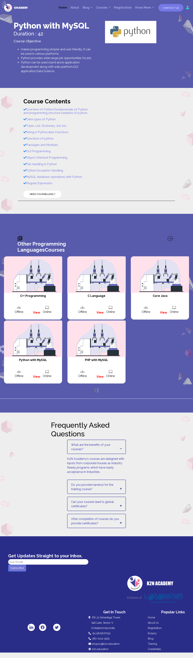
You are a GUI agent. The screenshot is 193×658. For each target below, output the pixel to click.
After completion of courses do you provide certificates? (95, 521)
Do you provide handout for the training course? (92, 487)
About (74, 7)
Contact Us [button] (171, 8)
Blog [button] (86, 7)
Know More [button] (143, 7)
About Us (153, 622)
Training (152, 643)
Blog (150, 638)
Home (63, 7)
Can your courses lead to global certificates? (92, 504)
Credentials (154, 649)
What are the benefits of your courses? (90, 447)
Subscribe (17, 568)
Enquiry (152, 633)
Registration (123, 7)
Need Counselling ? (42, 194)
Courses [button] (102, 7)
